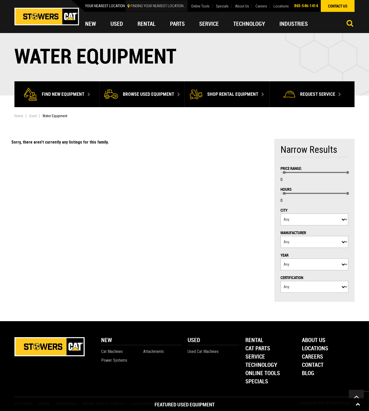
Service (209, 23)
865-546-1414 (306, 5)
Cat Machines (112, 351)
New (90, 23)
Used (116, 23)
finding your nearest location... (158, 6)
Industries (293, 23)
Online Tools (200, 6)
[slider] (284, 172)
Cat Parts (257, 348)
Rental (147, 23)
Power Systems (114, 360)
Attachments (153, 351)
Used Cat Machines (203, 351)
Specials (222, 6)
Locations (281, 6)
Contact (313, 365)
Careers (261, 6)
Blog (308, 373)
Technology (249, 23)
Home (18, 116)
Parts (177, 23)
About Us (242, 6)
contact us (337, 6)
